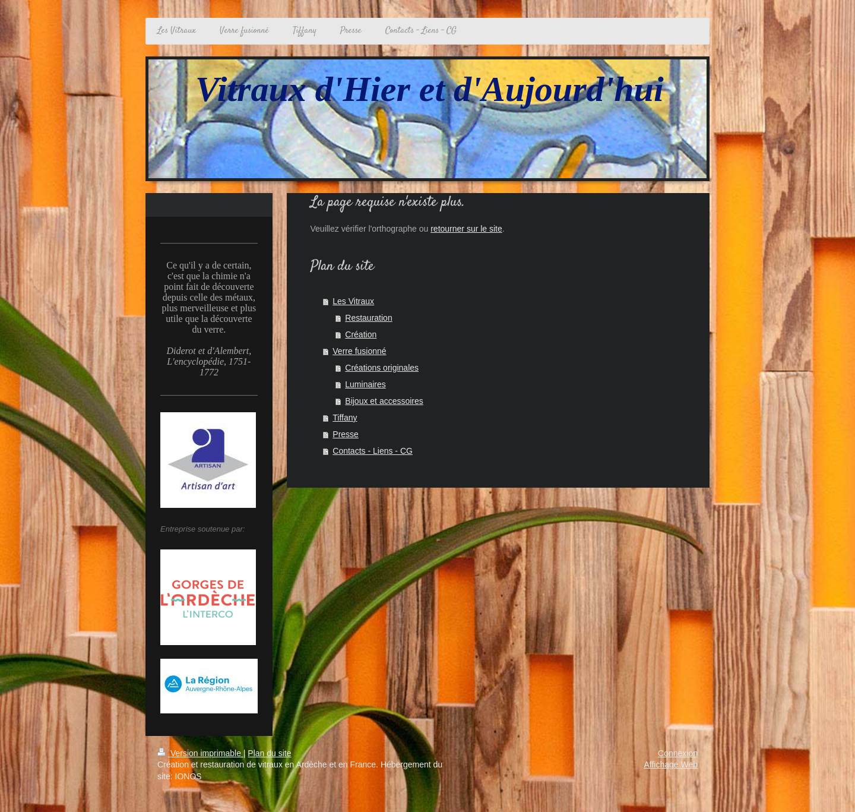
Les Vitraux (353, 301)
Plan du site (269, 753)
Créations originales (382, 367)
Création (360, 334)
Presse (345, 434)
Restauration (368, 318)
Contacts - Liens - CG (372, 451)
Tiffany (344, 417)
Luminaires (365, 384)
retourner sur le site (466, 228)
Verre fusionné (359, 351)
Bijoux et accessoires (384, 401)
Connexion (678, 753)
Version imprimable (200, 753)
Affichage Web (671, 764)
